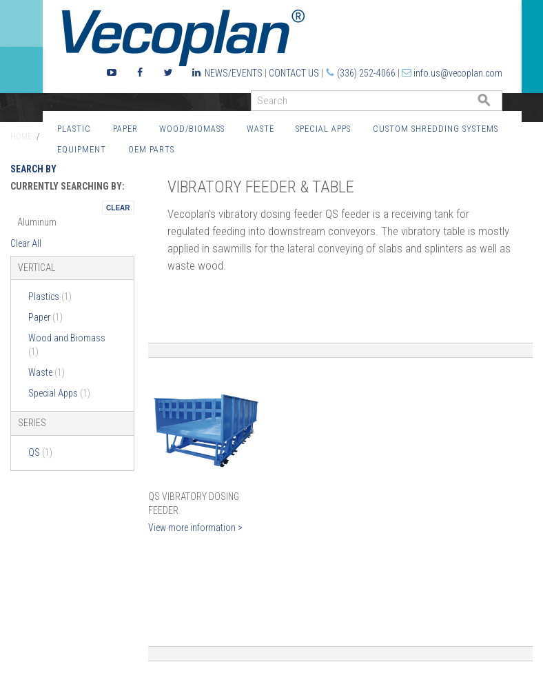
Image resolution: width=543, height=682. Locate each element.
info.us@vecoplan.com (457, 73)
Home (21, 136)
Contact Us (294, 73)
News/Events (234, 73)
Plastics (50, 296)
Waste (260, 128)
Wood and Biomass (66, 344)
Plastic (74, 128)
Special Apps (323, 128)
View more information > (195, 527)
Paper (125, 128)
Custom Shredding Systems (435, 128)
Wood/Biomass (192, 128)
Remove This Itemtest (118, 207)
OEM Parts (151, 149)
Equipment (81, 149)
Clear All (25, 243)
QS (40, 452)
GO (496, 104)
